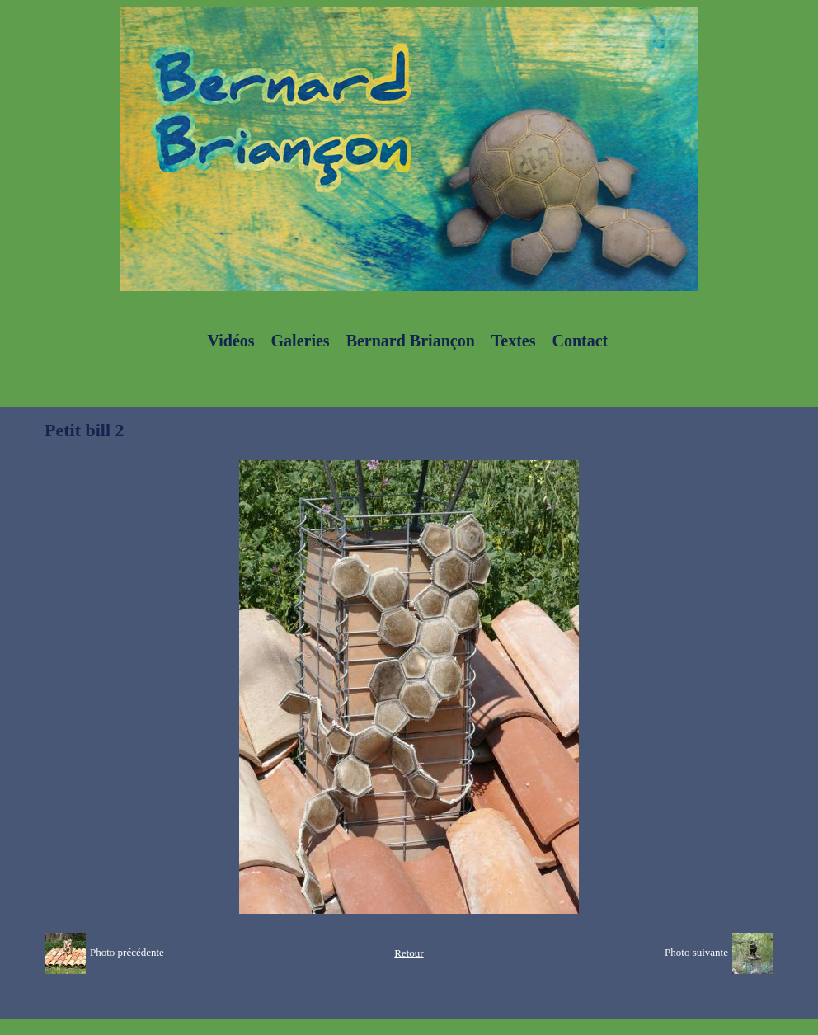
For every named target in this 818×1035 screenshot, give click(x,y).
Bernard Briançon (410, 341)
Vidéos (231, 341)
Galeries (300, 341)
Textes (513, 341)
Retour (408, 953)
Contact (580, 341)
